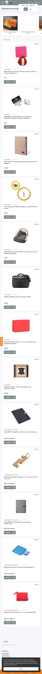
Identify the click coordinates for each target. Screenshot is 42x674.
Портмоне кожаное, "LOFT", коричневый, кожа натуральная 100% (17, 387)
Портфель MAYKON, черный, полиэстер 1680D (17, 297)
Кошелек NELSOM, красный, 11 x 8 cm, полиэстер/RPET (20, 612)
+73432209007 (5, 653)
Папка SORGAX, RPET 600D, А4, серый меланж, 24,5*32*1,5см (17, 523)
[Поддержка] (39, 2)
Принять (21, 668)
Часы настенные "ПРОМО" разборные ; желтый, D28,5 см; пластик (21, 207)
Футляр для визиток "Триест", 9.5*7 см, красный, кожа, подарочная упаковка (20, 342)
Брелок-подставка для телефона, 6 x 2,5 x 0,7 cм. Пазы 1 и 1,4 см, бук (21, 477)
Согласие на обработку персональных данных (15, 663)
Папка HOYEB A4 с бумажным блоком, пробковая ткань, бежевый (20, 162)
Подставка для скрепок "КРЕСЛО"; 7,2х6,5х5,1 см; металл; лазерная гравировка (21, 252)
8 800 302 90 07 (5, 655)
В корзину (9, 82)
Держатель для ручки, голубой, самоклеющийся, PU (19, 567)
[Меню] (2, 2)
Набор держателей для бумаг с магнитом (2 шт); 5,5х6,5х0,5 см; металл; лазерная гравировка (18, 117)
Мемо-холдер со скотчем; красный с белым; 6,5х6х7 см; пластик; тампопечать (20, 72)
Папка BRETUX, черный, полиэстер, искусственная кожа (20, 432)
